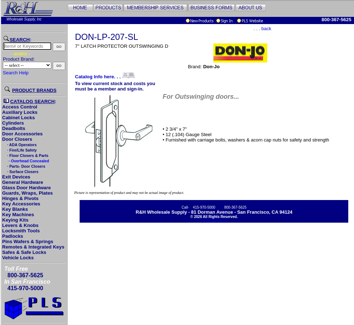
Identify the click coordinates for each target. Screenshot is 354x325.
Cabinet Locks (18, 117)
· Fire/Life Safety (21, 150)
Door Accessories (22, 133)
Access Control (19, 107)
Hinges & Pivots (20, 198)
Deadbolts (13, 128)
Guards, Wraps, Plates (27, 193)
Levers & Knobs (20, 225)
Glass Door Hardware (26, 187)
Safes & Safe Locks (24, 252)
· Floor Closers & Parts (27, 155)
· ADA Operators (21, 145)
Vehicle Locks (18, 257)
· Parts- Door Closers (25, 166)
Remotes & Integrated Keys (33, 247)
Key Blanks (15, 209)
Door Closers (17, 139)
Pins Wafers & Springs (27, 241)
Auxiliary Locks (20, 112)
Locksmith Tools (21, 230)
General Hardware (22, 182)
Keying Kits (15, 220)
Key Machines (18, 214)
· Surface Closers (22, 172)
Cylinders (13, 123)
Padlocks (12, 236)
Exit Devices (16, 177)
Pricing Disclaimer (214, 221)
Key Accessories (21, 203)
